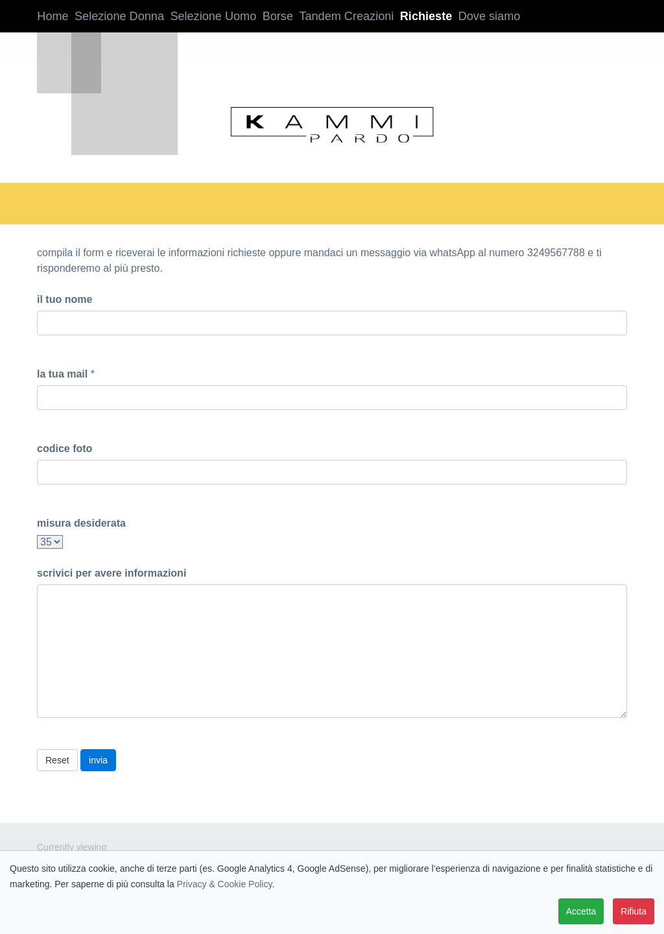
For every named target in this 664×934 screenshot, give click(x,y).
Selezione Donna (115, 16)
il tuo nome (64, 299)
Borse (268, 16)
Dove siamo (473, 16)
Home (50, 16)
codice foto (64, 448)
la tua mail (62, 373)
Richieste (410, 16)
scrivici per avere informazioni (111, 573)
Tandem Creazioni (335, 16)
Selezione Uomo (203, 16)
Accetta (581, 911)
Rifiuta (633, 911)
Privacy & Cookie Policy (224, 884)
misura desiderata (81, 523)
